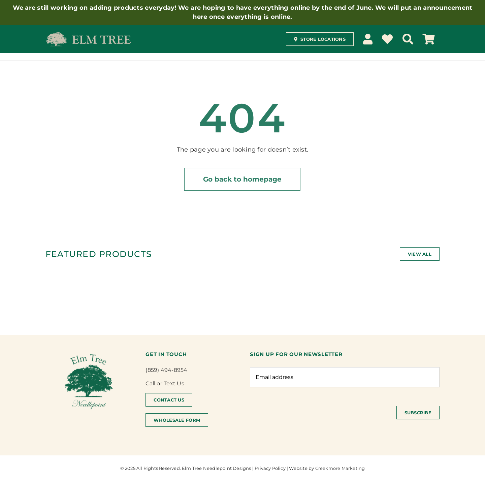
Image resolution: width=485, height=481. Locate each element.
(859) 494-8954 (166, 370)
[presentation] (301, 412)
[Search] (408, 39)
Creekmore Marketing (340, 468)
